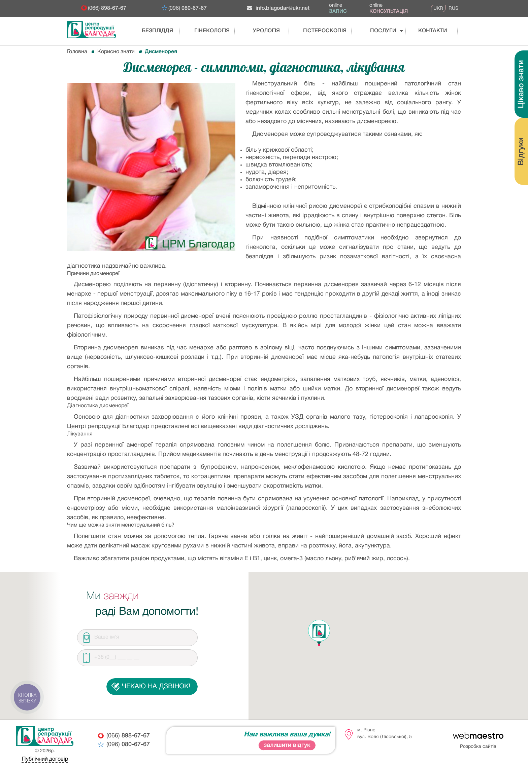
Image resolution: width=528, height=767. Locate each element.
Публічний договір (45, 759)
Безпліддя (153, 31)
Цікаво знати (521, 84)
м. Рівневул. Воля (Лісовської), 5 (384, 733)
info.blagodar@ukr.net (278, 8)
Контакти (427, 31)
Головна (77, 51)
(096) (187, 8)
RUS (453, 8)
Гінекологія (209, 31)
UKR (438, 8)
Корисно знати (116, 51)
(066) (107, 8)
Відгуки (521, 151)
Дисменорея (161, 51)
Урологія (265, 31)
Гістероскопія (321, 31)
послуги (377, 31)
